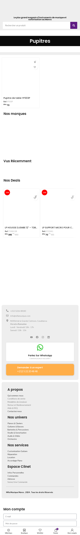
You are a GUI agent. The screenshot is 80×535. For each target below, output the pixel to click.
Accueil (5, 50)
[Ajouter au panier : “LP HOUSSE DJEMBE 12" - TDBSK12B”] (35, 193)
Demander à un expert (30, 367)
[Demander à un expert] (11, 368)
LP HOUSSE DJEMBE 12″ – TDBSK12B (23, 227)
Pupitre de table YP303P (16, 98)
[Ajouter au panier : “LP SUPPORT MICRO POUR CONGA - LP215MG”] (72, 193)
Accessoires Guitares (50, 50)
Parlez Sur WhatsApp (40, 355)
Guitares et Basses (30, 50)
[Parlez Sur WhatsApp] (40, 347)
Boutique (15, 50)
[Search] (73, 25)
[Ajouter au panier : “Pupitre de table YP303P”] (35, 62)
